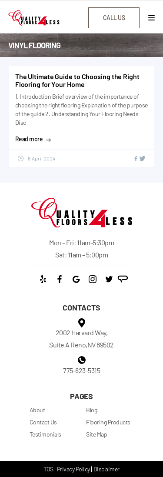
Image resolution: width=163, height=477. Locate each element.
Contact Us (43, 422)
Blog (91, 410)
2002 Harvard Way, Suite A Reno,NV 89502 (81, 338)
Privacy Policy (73, 469)
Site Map (96, 434)
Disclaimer (106, 469)
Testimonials (45, 434)
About (37, 410)
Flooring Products (108, 422)
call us (114, 17)
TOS (48, 469)
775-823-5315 (81, 370)
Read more (33, 139)
